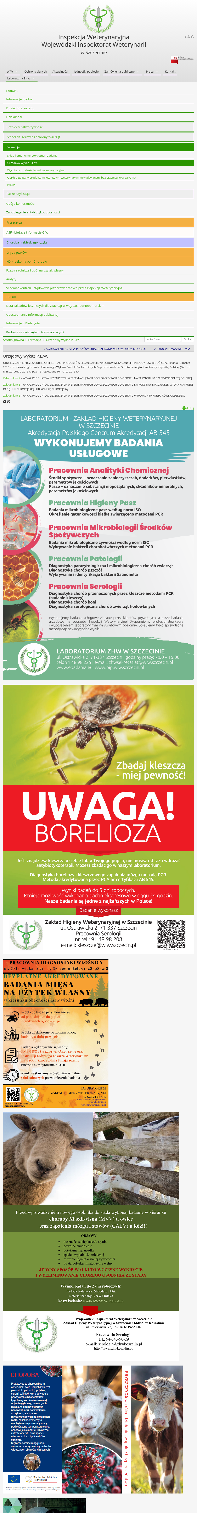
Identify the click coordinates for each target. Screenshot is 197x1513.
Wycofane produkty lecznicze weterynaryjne (35, 170)
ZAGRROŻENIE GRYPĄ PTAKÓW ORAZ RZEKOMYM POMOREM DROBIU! (99, 349)
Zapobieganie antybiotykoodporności (33, 212)
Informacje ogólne (19, 99)
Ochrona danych (35, 71)
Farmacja (13, 147)
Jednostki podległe (86, 71)
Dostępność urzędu (20, 108)
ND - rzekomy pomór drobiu (26, 261)
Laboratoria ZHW (18, 78)
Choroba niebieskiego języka (26, 242)
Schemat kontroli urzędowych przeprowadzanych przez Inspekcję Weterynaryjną (64, 288)
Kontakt (170, 71)
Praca (149, 71)
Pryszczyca (14, 222)
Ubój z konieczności (20, 203)
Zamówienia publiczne (120, 71)
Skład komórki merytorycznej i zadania (32, 155)
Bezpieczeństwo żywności (24, 127)
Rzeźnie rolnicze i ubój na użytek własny (35, 270)
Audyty (11, 279)
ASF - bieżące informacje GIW (27, 232)
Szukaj (188, 339)
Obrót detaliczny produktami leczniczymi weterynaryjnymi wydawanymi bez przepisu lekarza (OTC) (71, 177)
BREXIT (11, 297)
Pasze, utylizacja (18, 193)
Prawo (11, 185)
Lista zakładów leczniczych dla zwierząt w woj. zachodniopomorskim (55, 305)
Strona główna (13, 340)
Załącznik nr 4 (11, 378)
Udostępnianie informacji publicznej (32, 314)
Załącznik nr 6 (11, 395)
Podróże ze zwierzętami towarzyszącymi (35, 332)
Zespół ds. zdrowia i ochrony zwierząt (33, 137)
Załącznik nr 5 (11, 384)
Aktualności (60, 71)
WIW (10, 71)
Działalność (14, 117)
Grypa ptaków (16, 252)
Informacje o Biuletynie (23, 323)
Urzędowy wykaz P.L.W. (22, 163)
